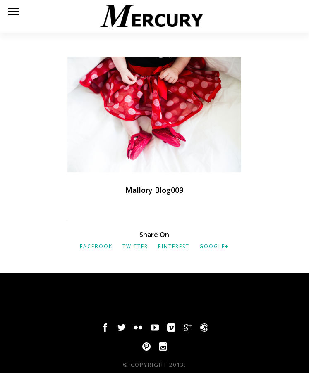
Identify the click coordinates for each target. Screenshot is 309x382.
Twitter (135, 246)
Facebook (96, 246)
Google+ (214, 246)
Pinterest (173, 246)
